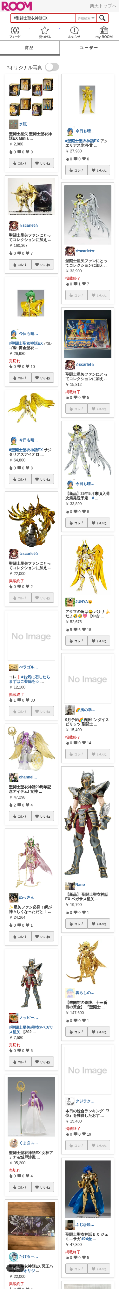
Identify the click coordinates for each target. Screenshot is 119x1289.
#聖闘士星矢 (19, 1027)
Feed (15, 32)
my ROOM (104, 32)
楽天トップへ (103, 5)
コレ (22, 163)
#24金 (87, 1239)
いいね (45, 163)
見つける (45, 32)
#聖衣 (35, 1027)
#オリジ (28, 1271)
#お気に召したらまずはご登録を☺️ (29, 679)
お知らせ (74, 32)
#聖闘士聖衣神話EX (26, 343)
